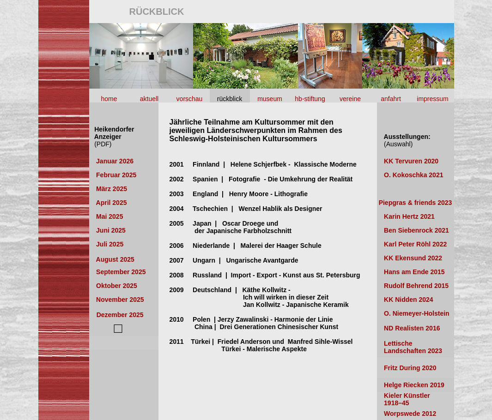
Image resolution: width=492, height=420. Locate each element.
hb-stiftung (310, 98)
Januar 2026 (113, 161)
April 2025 (109, 202)
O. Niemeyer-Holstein (413, 313)
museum (269, 98)
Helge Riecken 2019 (414, 385)
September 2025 (120, 272)
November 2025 (117, 299)
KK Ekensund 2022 (411, 258)
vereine (350, 98)
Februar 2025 (118, 175)
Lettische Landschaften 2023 (410, 347)
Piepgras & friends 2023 (415, 202)
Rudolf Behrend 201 (413, 285)
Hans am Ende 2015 (411, 272)
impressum (432, 98)
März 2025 (111, 188)
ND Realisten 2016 (408, 328)
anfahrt (391, 98)
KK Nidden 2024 (407, 299)
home (109, 98)
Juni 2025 (111, 230)
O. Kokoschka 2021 (413, 175)
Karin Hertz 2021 (409, 216)
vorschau (189, 98)
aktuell (149, 98)
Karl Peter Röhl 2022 (413, 244)
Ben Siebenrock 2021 (415, 230)
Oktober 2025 (116, 285)
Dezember (120, 314)
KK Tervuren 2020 (411, 161)
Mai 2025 (109, 216)
